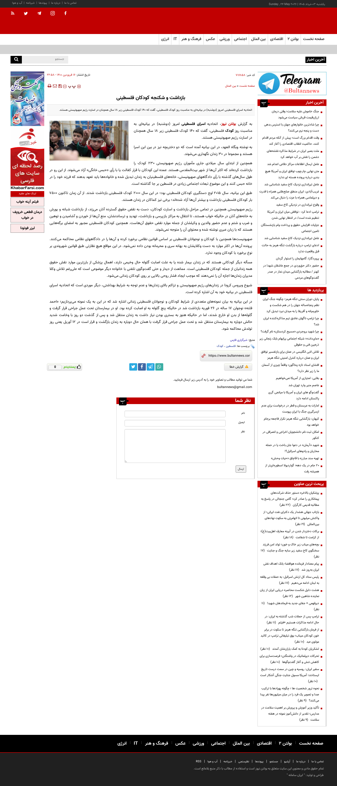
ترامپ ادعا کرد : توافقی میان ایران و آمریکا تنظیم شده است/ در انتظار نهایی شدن (293, 215)
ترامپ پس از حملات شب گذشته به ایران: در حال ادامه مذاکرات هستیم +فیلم (292, 619)
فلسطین (231, 346)
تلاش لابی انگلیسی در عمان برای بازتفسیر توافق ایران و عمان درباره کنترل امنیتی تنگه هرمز (290, 355)
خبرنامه (30, 3)
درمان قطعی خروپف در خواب (27, 215)
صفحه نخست (313, 39)
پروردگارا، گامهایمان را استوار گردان (297, 258)
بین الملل (230, 86)
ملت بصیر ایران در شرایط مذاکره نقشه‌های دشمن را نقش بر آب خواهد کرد (293, 154)
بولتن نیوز (228, 124)
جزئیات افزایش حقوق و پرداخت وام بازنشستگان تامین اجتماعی (290, 228)
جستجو (274, 761)
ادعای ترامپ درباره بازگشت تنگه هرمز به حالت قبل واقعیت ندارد (290, 248)
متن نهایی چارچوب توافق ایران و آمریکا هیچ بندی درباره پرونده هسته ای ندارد (292, 174)
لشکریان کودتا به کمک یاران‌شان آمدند (289, 649)
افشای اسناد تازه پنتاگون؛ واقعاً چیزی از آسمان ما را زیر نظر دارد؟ (290, 368)
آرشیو (287, 761)
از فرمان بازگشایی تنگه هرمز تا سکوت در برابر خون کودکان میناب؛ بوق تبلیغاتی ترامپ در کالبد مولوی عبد (290, 635)
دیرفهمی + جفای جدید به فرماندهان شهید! (290, 606)
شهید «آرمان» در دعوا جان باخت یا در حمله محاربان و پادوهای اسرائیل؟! (292, 448)
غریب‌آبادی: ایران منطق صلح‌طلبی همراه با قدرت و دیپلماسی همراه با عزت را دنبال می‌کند (289, 194)
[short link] (229, 356)
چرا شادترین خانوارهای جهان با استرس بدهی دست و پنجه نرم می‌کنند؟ (291, 127)
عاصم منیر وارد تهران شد (304, 385)
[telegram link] (151, 367)
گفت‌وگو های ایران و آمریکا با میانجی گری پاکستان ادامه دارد (293, 395)
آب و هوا (17, 3)
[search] (16, 60)
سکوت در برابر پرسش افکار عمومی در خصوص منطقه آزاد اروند (265, 59)
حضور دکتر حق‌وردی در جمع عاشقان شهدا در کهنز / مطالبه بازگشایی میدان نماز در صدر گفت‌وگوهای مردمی (291, 271)
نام (243, 413)
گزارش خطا (239, 367)
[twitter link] (133, 367)
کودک (220, 346)
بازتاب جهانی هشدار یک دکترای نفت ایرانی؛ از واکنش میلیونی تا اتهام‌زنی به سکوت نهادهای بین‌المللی (291, 518)
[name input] (175, 414)
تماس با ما (70, 3)
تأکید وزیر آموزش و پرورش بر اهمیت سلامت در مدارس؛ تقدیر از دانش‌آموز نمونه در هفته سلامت (290, 713)
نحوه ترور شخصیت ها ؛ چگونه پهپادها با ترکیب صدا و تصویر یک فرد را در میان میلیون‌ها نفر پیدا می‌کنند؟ (289, 694)
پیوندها (43, 3)
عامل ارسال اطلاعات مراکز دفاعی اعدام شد (293, 164)
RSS (198, 761)
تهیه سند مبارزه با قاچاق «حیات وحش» (295, 458)
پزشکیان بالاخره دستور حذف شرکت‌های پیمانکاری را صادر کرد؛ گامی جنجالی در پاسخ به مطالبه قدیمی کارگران (290, 499)
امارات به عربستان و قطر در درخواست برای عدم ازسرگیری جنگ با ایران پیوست (290, 408)
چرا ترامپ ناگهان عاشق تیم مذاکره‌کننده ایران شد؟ (291, 321)
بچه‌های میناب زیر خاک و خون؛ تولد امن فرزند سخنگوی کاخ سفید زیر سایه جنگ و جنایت (290, 550)
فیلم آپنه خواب (27, 202)
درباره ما (55, 3)
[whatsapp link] (159, 367)
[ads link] (291, 83)
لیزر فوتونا (27, 228)
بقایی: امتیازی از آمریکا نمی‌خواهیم (297, 378)
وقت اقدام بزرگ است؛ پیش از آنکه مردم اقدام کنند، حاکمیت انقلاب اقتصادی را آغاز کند (290, 140)
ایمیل (241, 422)
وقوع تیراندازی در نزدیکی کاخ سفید (297, 204)
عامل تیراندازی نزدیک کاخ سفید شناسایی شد (291, 184)
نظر (243, 431)
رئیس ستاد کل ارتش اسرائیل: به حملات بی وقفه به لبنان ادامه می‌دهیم (289, 580)
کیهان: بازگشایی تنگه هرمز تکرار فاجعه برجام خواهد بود (291, 421)
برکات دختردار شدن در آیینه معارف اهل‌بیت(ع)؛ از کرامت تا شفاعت (289, 534)
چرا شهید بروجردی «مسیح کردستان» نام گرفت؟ (290, 331)
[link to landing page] (300, 21)
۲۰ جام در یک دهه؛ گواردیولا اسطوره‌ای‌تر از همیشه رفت (292, 468)
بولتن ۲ (293, 39)
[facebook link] (142, 367)
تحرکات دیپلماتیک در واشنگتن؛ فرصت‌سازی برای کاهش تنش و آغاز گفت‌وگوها (289, 659)
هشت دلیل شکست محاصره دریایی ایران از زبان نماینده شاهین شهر (289, 593)
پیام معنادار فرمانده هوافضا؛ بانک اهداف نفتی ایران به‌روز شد (291, 566)
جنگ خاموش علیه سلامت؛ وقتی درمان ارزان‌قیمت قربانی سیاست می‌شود (295, 114)
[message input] (175, 446)
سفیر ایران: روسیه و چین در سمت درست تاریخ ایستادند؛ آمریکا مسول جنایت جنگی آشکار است (289, 675)
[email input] (175, 423)
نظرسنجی (243, 761)
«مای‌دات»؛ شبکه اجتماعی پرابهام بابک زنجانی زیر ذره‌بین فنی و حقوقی (289, 341)
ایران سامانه (296, 775)
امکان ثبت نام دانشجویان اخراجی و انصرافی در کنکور (290, 435)
